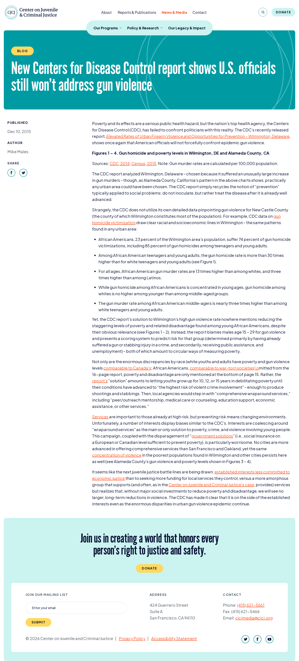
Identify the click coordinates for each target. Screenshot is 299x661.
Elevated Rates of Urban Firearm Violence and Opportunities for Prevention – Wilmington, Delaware (197, 136)
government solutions (212, 435)
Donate (283, 12)
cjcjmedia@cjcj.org (254, 617)
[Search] (262, 12)
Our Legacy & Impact (187, 28)
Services (100, 416)
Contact (200, 12)
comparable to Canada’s (127, 367)
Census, (143, 163)
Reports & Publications (137, 12)
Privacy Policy (132, 638)
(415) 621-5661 (250, 604)
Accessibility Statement (174, 638)
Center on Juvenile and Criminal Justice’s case (211, 484)
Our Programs (107, 28)
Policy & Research (145, 28)
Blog (22, 51)
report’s (100, 380)
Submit (39, 622)
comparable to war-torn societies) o (224, 367)
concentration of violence (116, 454)
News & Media (174, 12)
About (106, 12)
